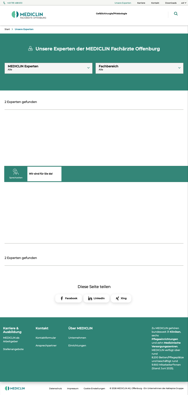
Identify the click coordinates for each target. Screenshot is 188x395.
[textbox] (48, 65)
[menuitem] (183, 3)
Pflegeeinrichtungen (165, 339)
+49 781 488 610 (14, 3)
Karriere (141, 3)
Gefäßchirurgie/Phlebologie (111, 13)
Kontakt (155, 3)
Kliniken (175, 331)
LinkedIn (99, 298)
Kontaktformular (46, 337)
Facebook (71, 298)
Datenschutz (55, 388)
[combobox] (48, 68)
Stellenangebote (13, 349)
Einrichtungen (77, 345)
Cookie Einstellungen (94, 388)
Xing (124, 298)
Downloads (170, 3)
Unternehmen (77, 337)
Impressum (72, 388)
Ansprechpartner (46, 345)
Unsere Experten (123, 3)
